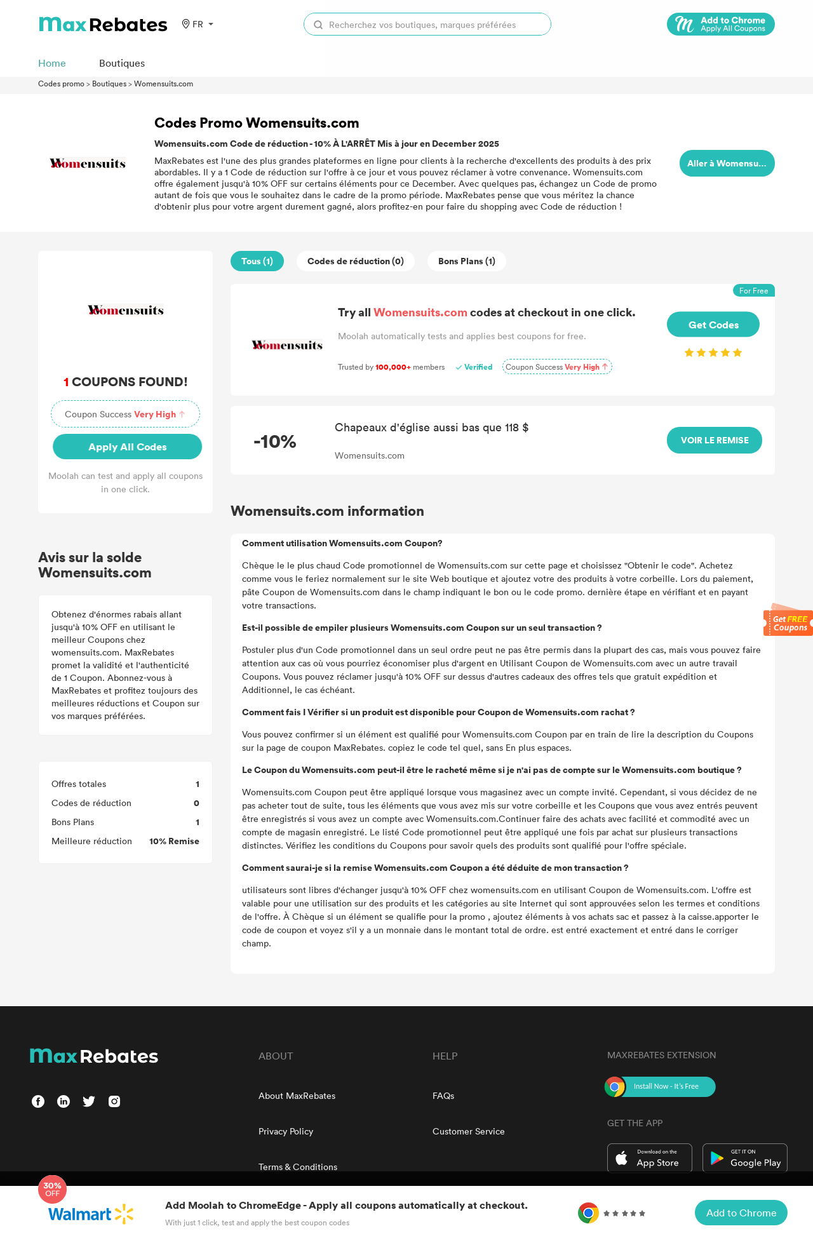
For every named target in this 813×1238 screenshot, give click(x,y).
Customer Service (469, 1131)
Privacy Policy (286, 1131)
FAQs (443, 1095)
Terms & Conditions (298, 1167)
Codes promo (61, 83)
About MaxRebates (297, 1095)
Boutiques (109, 83)
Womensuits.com (163, 83)
